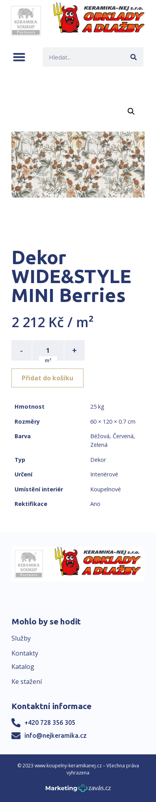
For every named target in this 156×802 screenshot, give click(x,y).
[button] (19, 56)
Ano (95, 504)
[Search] (133, 57)
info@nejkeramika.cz (55, 735)
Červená (123, 436)
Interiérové (104, 474)
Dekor (98, 459)
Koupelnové (105, 489)
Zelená (99, 444)
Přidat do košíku (47, 378)
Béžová (100, 436)
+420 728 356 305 (49, 722)
